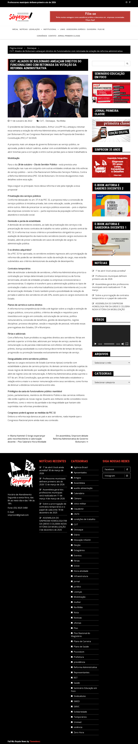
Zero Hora (79, 732)
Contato (52, 36)
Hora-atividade (81, 571)
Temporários (80, 717)
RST (76, 677)
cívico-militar (80, 503)
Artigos (77, 477)
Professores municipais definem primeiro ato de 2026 (32, 2)
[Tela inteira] (127, 344)
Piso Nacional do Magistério (80, 635)
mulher (77, 602)
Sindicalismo (80, 696)
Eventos (78, 555)
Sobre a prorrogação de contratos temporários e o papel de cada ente (110, 297)
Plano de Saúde (81, 646)
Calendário (79, 493)
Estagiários (79, 550)
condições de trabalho (84, 519)
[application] (111, 336)
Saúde (77, 682)
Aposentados (80, 472)
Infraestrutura (81, 576)
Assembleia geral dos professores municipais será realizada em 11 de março (110, 287)
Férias (77, 560)
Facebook (129, 2)
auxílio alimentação (83, 488)
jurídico (77, 586)
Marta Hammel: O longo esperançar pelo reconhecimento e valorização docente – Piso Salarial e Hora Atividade (27, 438)
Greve (77, 565)
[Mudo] (122, 344)
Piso (76, 628)
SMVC (77, 706)
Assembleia (79, 483)
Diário (77, 534)
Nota (76, 612)
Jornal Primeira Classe (69, 36)
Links (62, 29)
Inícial (15, 29)
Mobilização (80, 596)
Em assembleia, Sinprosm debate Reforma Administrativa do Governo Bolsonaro (70, 438)
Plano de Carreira (82, 641)
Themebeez (35, 741)
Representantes (81, 672)
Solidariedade (80, 711)
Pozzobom (79, 651)
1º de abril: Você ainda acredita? (110, 270)
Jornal (77, 581)
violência (78, 727)
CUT (42, 120)
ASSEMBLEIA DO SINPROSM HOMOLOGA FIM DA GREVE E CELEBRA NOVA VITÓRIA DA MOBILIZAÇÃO (111, 306)
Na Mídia (61, 120)
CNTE (76, 514)
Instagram (126, 2)
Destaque (50, 120)
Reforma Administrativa (85, 667)
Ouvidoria (91, 29)
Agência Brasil (81, 467)
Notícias (24, 29)
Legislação (35, 29)
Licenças (78, 591)
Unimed (77, 722)
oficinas (77, 622)
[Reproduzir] (95, 344)
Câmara (77, 498)
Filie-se (101, 29)
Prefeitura (79, 657)
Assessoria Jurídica (76, 29)
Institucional (51, 29)
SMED (77, 701)
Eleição (77, 545)
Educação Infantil (82, 539)
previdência (79, 662)
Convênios (42, 36)
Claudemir (79, 508)
